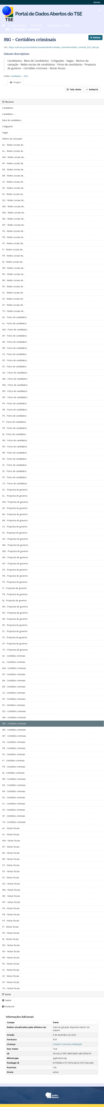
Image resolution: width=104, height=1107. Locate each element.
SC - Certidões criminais (13, 803)
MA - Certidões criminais (14, 717)
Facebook (8, 1006)
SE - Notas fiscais (10, 976)
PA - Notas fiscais (10, 908)
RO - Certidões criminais (14, 785)
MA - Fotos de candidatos (14, 378)
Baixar (95, 37)
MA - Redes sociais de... (13, 206)
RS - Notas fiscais (10, 963)
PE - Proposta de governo (14, 582)
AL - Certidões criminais (13, 662)
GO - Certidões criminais (14, 711)
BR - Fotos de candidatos (14, 348)
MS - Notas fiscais (11, 896)
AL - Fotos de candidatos (14, 323)
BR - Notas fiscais (11, 859)
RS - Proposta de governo (14, 625)
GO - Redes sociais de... (13, 200)
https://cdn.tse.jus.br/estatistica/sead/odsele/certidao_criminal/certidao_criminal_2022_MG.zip (54, 47)
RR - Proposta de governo (15, 618)
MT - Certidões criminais (14, 735)
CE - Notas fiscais (10, 865)
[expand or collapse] (99, 10)
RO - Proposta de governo (15, 612)
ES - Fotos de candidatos (14, 366)
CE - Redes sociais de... (13, 181)
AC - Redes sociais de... (13, 144)
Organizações (17, 25)
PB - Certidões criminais (13, 748)
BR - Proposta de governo (15, 520)
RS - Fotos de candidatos (14, 458)
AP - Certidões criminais (13, 674)
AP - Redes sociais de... (13, 163)
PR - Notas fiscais (10, 932)
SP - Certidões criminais (13, 815)
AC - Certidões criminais (13, 655)
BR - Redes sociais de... (13, 175)
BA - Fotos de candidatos (14, 341)
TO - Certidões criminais (14, 822)
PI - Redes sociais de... (13, 249)
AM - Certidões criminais (14, 668)
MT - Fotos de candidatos (14, 397)
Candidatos (7, 107)
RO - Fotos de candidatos (14, 446)
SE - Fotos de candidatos (14, 471)
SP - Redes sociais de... (13, 304)
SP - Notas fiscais (10, 982)
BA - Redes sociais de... (13, 169)
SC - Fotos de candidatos (14, 465)
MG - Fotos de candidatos (15, 385)
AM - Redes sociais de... (13, 157)
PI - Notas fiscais (10, 926)
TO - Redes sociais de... (13, 311)
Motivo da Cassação (12, 138)
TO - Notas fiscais (11, 988)
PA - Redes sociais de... (13, 231)
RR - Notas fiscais (10, 957)
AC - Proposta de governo (15, 489)
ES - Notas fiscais (10, 877)
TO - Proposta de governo (15, 649)
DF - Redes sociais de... (13, 188)
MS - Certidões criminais (14, 729)
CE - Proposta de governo (14, 526)
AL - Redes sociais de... (13, 151)
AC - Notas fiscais (10, 828)
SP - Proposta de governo (14, 643)
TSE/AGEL (36, 25)
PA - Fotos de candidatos (14, 403)
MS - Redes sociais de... (13, 218)
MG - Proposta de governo (15, 551)
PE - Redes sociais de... (13, 243)
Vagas (5, 132)
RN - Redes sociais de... (13, 268)
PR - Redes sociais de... (13, 255)
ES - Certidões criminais (13, 705)
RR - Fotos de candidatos (14, 452)
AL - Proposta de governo (14, 495)
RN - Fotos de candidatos (14, 440)
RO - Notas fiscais (11, 951)
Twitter (7, 1000)
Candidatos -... (9, 114)
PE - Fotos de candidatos (14, 415)
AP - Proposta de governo (15, 508)
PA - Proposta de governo (15, 569)
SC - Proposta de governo (14, 631)
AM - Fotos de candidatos (14, 329)
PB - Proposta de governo (15, 575)
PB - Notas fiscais (11, 914)
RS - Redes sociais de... (13, 286)
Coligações (7, 126)
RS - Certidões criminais (13, 797)
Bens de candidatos (11, 120)
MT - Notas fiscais (11, 902)
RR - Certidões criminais (13, 791)
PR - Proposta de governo (15, 594)
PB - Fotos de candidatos (14, 409)
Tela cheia (74, 89)
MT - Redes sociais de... (13, 224)
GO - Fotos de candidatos (14, 372)
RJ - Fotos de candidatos (14, 434)
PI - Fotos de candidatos (14, 421)
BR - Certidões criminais (13, 686)
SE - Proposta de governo (14, 637)
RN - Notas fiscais (11, 945)
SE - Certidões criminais (13, 809)
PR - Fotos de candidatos (14, 428)
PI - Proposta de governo (14, 588)
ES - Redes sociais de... (13, 194)
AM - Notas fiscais (11, 840)
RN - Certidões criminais (14, 779)
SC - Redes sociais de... (13, 292)
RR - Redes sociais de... (13, 280)
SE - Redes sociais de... (13, 298)
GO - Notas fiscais (11, 883)
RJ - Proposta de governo (14, 600)
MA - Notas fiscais (11, 889)
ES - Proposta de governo (14, 532)
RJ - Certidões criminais (13, 772)
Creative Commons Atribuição (67, 1044)
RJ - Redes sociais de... (13, 261)
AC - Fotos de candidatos (14, 317)
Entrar (97, 2)
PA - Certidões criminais (13, 742)
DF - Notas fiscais (11, 871)
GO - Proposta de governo (15, 538)
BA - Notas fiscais (11, 852)
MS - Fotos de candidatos (14, 391)
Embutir (92, 89)
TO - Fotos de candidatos (14, 483)
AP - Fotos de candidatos (14, 335)
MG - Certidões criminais (23, 29)
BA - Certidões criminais (13, 680)
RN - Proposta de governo (15, 606)
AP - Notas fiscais (10, 846)
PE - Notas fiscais (10, 920)
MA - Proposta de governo (15, 545)
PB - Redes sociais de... (13, 237)
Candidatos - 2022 (58, 25)
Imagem (15, 82)
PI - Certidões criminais (13, 760)
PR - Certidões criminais (13, 766)
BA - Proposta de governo (15, 514)
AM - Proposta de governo (15, 501)
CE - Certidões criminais (13, 692)
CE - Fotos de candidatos (14, 354)
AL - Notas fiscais (10, 834)
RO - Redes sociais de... (13, 274)
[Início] (3, 25)
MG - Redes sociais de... (13, 212)
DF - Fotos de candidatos (14, 360)
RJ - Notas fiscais (10, 939)
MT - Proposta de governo (15, 563)
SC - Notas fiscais (10, 969)
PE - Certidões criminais (13, 754)
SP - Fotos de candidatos (14, 477)
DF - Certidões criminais (13, 699)
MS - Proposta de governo (15, 557)
